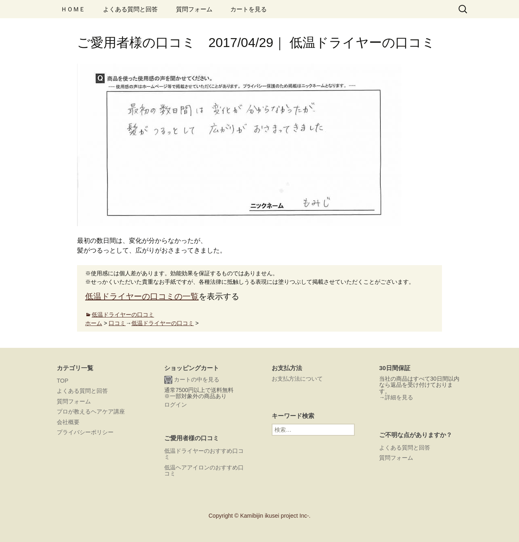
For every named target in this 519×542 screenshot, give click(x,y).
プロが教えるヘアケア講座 (91, 411)
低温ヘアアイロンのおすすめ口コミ (204, 470)
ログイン (175, 404)
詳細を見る (399, 397)
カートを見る (248, 9)
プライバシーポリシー (85, 432)
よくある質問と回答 (130, 9)
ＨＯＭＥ (73, 9)
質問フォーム (194, 9)
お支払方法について (297, 378)
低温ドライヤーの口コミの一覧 (142, 296)
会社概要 (68, 422)
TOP (63, 380)
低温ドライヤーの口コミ (123, 314)
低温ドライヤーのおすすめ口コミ (204, 454)
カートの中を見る (191, 380)
